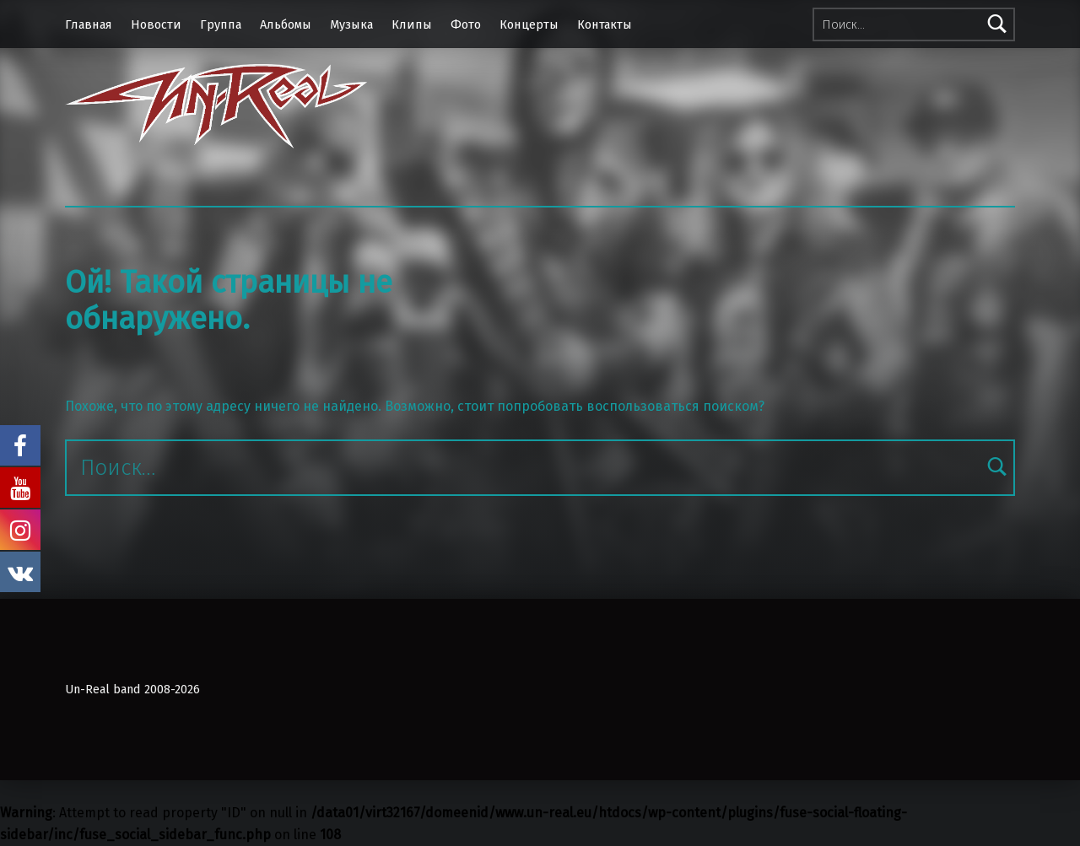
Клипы (412, 24)
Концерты (529, 24)
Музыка (351, 24)
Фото (466, 24)
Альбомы (285, 24)
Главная (88, 24)
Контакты (604, 24)
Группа (220, 24)
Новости (156, 24)
